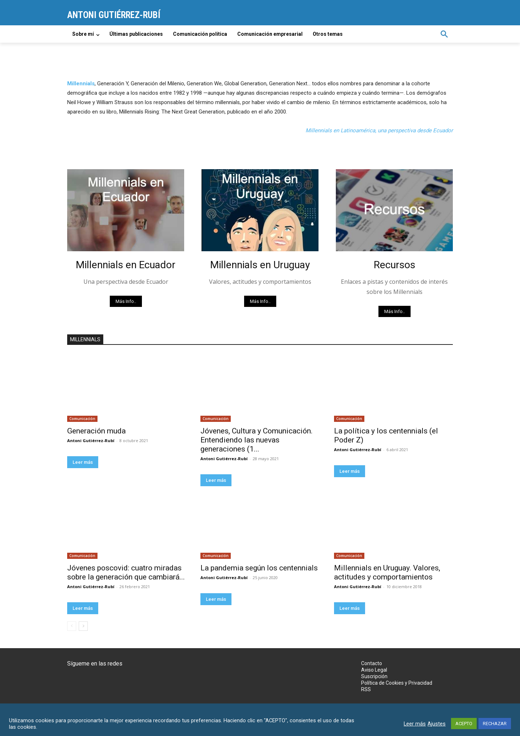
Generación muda (96, 431)
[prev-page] (71, 626)
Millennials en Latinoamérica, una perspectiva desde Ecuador (379, 130)
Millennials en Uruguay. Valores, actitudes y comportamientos (387, 572)
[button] (444, 34)
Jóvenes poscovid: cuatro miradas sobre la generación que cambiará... (126, 572)
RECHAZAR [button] (495, 723)
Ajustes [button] (437, 723)
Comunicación (82, 418)
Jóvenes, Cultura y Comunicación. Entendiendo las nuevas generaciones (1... (256, 440)
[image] (125, 210)
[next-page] (83, 626)
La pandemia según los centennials (259, 568)
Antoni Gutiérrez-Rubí (90, 440)
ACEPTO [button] (463, 723)
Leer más (83, 462)
